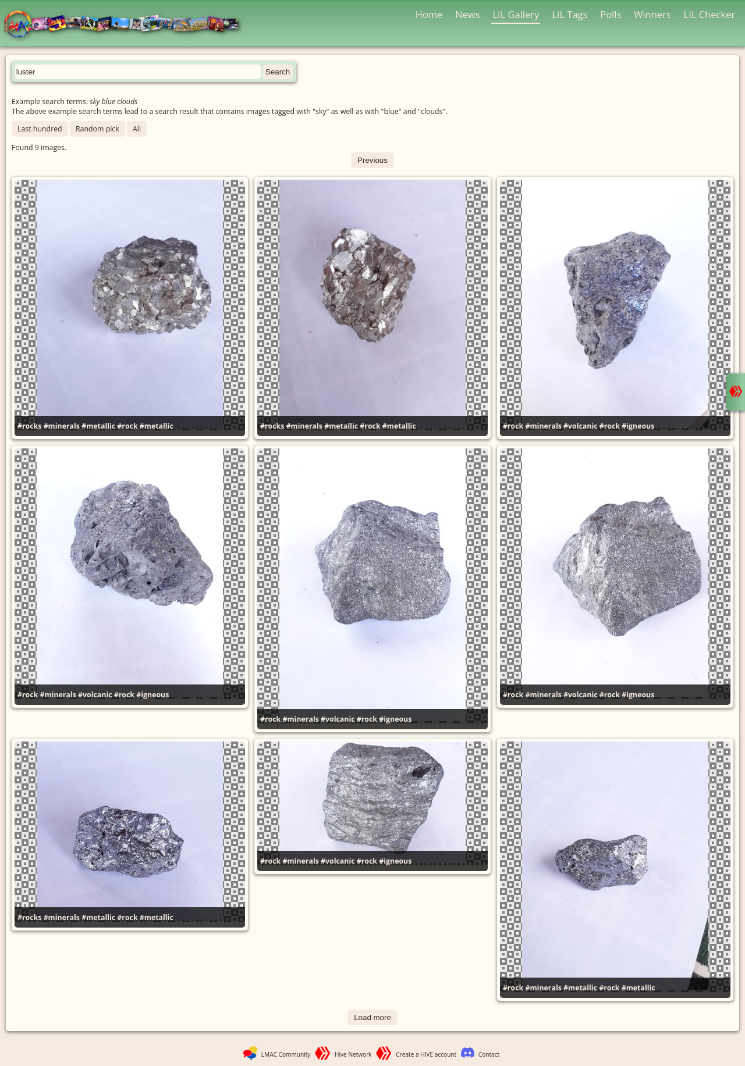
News (467, 14)
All (137, 129)
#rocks (29, 426)
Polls (610, 14)
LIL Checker (709, 14)
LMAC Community (286, 1054)
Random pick (97, 129)
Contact (488, 1054)
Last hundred (39, 129)
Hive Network (353, 1054)
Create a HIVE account (426, 1054)
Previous (372, 160)
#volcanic (580, 426)
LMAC (126, 25)
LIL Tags (569, 14)
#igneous (638, 426)
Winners (652, 14)
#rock (127, 426)
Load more (372, 1017)
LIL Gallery (515, 14)
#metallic (98, 426)
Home (429, 14)
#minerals (62, 426)
